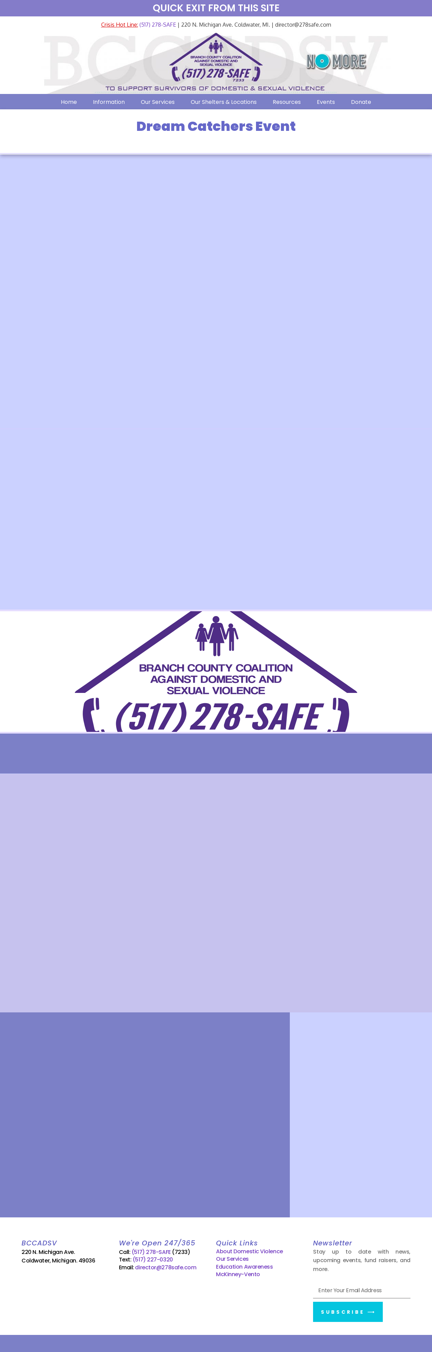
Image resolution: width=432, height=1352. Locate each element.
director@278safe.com (165, 1267)
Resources (287, 102)
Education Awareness (244, 1266)
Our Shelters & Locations (224, 102)
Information (109, 102)
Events (326, 102)
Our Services (158, 102)
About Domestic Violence (249, 1251)
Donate (361, 102)
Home (69, 102)
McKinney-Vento (238, 1274)
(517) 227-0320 (153, 1260)
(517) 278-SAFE (157, 24)
